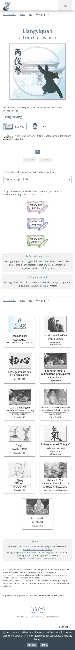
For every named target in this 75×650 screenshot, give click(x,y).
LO (30, 14)
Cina (22, 14)
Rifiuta (44, 645)
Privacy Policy (53, 616)
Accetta (31, 645)
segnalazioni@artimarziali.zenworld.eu (37, 558)
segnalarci (21, 595)
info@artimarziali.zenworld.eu (37, 549)
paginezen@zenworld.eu (13, 575)
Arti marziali (9, 14)
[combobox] (37, 179)
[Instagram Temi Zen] (41, 610)
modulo (43, 268)
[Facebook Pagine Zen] (34, 610)
